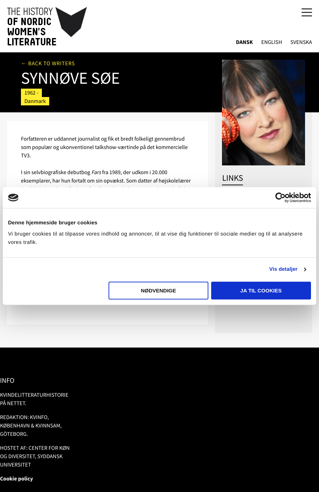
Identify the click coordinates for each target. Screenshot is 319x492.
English (271, 42)
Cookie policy (16, 478)
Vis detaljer (283, 269)
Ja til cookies (261, 290)
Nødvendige (158, 290)
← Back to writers (48, 63)
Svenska (301, 42)
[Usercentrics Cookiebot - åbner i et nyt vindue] (280, 197)
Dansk (244, 42)
